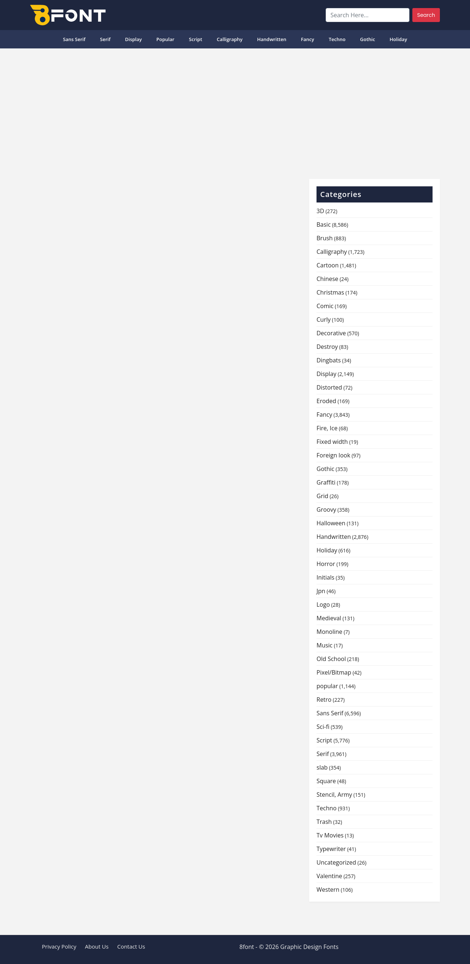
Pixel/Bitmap (334, 672)
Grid (322, 496)
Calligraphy (229, 39)
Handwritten (271, 39)
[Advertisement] (235, 110)
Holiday (398, 39)
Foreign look (333, 455)
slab (322, 767)
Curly (323, 319)
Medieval (329, 618)
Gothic (367, 39)
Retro (324, 699)
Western (328, 890)
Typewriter (331, 849)
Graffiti (326, 482)
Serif (105, 39)
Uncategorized (336, 862)
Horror (326, 564)
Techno (337, 39)
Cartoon (328, 265)
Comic (325, 306)
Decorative (331, 333)
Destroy (327, 347)
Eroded (326, 401)
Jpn (321, 591)
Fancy (307, 39)
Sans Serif (74, 39)
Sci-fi (323, 727)
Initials (326, 577)
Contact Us (131, 946)
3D (320, 211)
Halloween (331, 523)
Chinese (327, 279)
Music (325, 645)
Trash (324, 822)
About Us (96, 946)
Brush (325, 238)
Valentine (329, 876)
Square (326, 781)
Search (426, 15)
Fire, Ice (327, 428)
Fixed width (332, 442)
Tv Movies (330, 835)
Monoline (329, 632)
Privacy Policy (59, 946)
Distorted (329, 387)
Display (133, 39)
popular (165, 39)
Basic (324, 224)
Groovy (326, 509)
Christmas (330, 292)
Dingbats (329, 360)
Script (195, 39)
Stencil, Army (334, 794)
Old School (331, 659)
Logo (323, 604)
